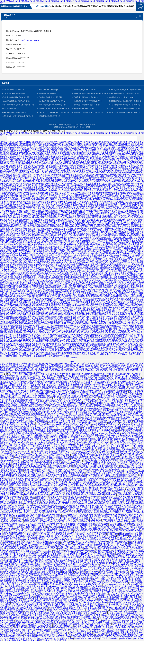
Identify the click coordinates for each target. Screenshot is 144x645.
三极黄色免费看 (125, 608)
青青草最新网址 (34, 266)
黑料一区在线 (113, 193)
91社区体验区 (117, 407)
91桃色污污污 (122, 482)
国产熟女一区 (76, 488)
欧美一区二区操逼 (61, 227)
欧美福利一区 (92, 401)
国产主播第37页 (85, 336)
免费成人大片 (73, 590)
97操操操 (18, 435)
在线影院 (50, 515)
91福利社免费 (107, 524)
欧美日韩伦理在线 (121, 247)
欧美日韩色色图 (80, 543)
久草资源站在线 (16, 498)
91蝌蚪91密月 (8, 522)
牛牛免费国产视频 (98, 538)
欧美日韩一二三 (114, 157)
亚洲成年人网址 (11, 432)
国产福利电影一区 (67, 149)
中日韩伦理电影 (8, 333)
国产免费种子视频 (9, 241)
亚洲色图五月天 (122, 198)
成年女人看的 (138, 349)
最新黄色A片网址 (81, 446)
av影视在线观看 (12, 340)
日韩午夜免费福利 (136, 547)
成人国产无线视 (62, 317)
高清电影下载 (99, 230)
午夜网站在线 (133, 158)
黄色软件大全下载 (20, 239)
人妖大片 (138, 631)
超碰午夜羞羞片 (9, 488)
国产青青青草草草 (19, 468)
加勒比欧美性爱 (98, 164)
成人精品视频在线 (73, 282)
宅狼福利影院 (135, 238)
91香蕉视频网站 (128, 182)
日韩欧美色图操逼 (81, 158)
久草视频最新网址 (125, 640)
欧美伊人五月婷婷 (26, 534)
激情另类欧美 (83, 569)
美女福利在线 (95, 166)
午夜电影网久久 (108, 633)
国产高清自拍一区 (97, 513)
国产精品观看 (26, 619)
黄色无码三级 (102, 502)
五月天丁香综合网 (79, 586)
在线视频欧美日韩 (122, 525)
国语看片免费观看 (114, 338)
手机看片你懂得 (94, 610)
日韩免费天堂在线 (60, 398)
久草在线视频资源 (110, 588)
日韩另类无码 (61, 327)
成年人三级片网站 (26, 396)
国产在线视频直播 (14, 452)
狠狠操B (83, 468)
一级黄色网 (53, 441)
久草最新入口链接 (41, 272)
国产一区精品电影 (19, 617)
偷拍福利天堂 (64, 441)
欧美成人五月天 (90, 356)
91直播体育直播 (42, 214)
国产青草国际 (41, 151)
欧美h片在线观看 (85, 272)
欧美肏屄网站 (113, 227)
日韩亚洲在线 (96, 558)
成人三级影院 (13, 347)
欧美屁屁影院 (113, 264)
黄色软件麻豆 (42, 236)
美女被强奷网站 (122, 560)
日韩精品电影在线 (76, 479)
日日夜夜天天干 (23, 574)
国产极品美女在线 (99, 266)
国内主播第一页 (72, 329)
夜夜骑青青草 (127, 338)
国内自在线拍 (132, 446)
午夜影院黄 (27, 471)
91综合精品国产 (28, 207)
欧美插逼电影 (83, 595)
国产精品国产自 (94, 335)
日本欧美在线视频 (121, 574)
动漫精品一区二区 (113, 612)
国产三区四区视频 (57, 631)
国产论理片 (23, 459)
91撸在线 (69, 543)
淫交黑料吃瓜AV (128, 336)
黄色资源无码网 (107, 340)
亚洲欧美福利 (61, 266)
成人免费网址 (14, 255)
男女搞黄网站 (87, 432)
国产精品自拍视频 (37, 446)
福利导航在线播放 (22, 351)
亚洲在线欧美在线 (75, 407)
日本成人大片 (62, 637)
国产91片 (48, 398)
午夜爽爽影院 (134, 198)
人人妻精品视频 (53, 151)
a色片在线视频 (87, 295)
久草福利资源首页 (48, 418)
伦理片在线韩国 (56, 270)
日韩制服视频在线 (53, 576)
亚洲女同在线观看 (88, 225)
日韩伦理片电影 (19, 290)
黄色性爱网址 (95, 554)
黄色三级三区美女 (7, 175)
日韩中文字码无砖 (20, 221)
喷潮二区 (30, 538)
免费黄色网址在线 (38, 389)
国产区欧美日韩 (133, 320)
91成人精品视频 (48, 382)
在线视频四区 (138, 173)
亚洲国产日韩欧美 (29, 401)
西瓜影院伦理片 (69, 205)
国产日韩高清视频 (35, 218)
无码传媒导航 (72, 558)
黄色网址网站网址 (115, 606)
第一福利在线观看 (19, 569)
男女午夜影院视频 (120, 401)
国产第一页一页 (127, 342)
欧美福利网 (58, 489)
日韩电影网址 (14, 556)
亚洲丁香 (18, 502)
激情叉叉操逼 (130, 149)
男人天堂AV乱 (61, 604)
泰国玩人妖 (68, 493)
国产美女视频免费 (48, 277)
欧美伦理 (69, 498)
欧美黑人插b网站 (26, 439)
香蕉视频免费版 (38, 317)
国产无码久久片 (28, 331)
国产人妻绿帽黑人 (15, 639)
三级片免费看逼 (74, 385)
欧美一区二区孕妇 (43, 300)
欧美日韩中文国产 (54, 264)
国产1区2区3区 (106, 504)
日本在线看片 (37, 255)
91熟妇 (54, 480)
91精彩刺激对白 (129, 175)
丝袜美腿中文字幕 (20, 565)
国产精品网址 (33, 270)
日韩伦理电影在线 (45, 489)
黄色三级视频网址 (111, 570)
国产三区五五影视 (50, 255)
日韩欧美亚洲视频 (72, 209)
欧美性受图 (110, 572)
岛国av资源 (41, 531)
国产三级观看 (64, 279)
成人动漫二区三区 (67, 220)
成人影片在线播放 (126, 313)
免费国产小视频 (25, 353)
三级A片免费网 (80, 642)
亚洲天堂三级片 (99, 245)
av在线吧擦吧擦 (21, 194)
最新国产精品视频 (95, 400)
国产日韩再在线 (63, 471)
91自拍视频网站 (81, 200)
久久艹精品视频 (66, 284)
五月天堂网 (9, 461)
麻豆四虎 (20, 588)
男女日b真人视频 (40, 212)
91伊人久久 (111, 466)
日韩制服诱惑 (40, 504)
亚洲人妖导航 (67, 542)
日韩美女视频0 (75, 626)
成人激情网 (19, 480)
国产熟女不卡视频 (113, 263)
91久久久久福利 (16, 182)
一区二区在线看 (71, 189)
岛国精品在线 (24, 223)
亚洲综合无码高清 (125, 300)
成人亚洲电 (72, 604)
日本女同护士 (16, 178)
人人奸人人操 (11, 344)
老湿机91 (96, 504)
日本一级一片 (75, 418)
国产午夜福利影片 (62, 459)
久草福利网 (58, 630)
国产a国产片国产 (61, 315)
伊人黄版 (57, 520)
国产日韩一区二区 (94, 430)
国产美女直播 (35, 391)
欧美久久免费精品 (67, 353)
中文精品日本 (87, 516)
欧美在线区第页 (123, 302)
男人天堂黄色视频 (113, 295)
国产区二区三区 (25, 184)
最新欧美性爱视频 (47, 462)
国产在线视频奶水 (30, 509)
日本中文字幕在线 (121, 448)
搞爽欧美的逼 (117, 151)
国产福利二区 (92, 382)
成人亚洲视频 (112, 223)
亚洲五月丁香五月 (45, 594)
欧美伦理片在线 (74, 291)
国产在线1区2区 (55, 200)
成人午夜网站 (113, 191)
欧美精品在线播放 (62, 295)
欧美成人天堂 (22, 563)
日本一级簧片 (125, 585)
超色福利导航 (41, 257)
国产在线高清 (76, 354)
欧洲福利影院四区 (123, 378)
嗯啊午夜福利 (84, 184)
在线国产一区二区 (117, 488)
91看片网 (41, 486)
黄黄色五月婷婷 (46, 259)
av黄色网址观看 (30, 302)
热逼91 (65, 466)
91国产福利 (4, 515)
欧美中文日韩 (67, 585)
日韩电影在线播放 (43, 331)
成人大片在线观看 (11, 353)
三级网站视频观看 (85, 631)
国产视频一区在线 (53, 286)
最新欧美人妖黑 (34, 382)
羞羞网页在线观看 (98, 331)
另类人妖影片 (33, 336)
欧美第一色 (50, 461)
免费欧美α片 (82, 297)
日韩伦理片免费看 (52, 565)
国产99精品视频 (30, 324)
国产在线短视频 (105, 194)
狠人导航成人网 (72, 639)
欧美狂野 (60, 551)
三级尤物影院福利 (109, 306)
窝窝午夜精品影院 (125, 428)
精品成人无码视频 (72, 288)
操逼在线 (30, 601)
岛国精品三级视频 (125, 223)
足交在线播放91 (10, 162)
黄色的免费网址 (33, 610)
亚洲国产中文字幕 (59, 536)
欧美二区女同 (45, 329)
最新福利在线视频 (117, 149)
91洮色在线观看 (96, 308)
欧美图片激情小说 (47, 336)
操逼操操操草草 (56, 331)
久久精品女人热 (23, 284)
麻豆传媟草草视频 (75, 327)
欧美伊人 (24, 595)
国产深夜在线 (95, 247)
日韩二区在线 (87, 640)
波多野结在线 (85, 254)
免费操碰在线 (119, 184)
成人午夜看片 (68, 247)
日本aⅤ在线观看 (39, 515)
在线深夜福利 (46, 326)
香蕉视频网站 (120, 475)
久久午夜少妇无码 (80, 211)
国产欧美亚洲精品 (131, 473)
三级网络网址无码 (114, 639)
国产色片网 (91, 604)
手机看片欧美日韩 (41, 160)
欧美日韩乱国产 (55, 308)
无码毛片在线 (123, 286)
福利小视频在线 (6, 410)
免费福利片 (75, 441)
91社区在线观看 (20, 407)
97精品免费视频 (103, 196)
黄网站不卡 (83, 409)
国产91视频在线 (73, 254)
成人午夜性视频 (75, 317)
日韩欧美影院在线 (31, 410)
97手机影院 (103, 622)
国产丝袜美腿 (114, 527)
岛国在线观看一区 (136, 340)
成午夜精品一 (23, 552)
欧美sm (114, 439)
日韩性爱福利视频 (15, 331)
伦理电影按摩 (112, 538)
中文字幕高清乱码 (29, 561)
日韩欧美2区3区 (53, 353)
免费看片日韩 (90, 338)
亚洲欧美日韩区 (105, 401)
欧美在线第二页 (92, 448)
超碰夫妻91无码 (14, 151)
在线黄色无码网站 (121, 396)
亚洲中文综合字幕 (64, 432)
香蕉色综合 (107, 624)
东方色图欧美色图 (97, 259)
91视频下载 (7, 425)
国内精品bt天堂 (81, 178)
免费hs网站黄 (128, 583)
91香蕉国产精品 (67, 338)
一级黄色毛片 (95, 353)
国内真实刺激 (111, 385)
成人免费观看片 (135, 540)
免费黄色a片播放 (63, 277)
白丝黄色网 (104, 613)
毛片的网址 (92, 586)
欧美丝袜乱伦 (48, 344)
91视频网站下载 (40, 633)
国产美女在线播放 (26, 335)
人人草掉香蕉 (22, 297)
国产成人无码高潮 (44, 146)
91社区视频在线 (112, 268)
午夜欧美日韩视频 (71, 556)
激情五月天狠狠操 (86, 223)
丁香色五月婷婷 (93, 531)
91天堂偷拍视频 (90, 232)
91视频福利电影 (49, 619)
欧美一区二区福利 (27, 581)
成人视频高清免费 (102, 506)
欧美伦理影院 (65, 169)
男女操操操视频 (102, 590)
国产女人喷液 (95, 270)
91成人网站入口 (42, 473)
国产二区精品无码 (82, 293)
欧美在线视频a (24, 338)
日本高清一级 (30, 480)
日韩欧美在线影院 (15, 615)
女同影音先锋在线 (125, 595)
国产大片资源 (70, 290)
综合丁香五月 (86, 398)
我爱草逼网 (5, 545)
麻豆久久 (130, 488)
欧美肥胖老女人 (135, 466)
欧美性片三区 (131, 450)
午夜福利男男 (91, 157)
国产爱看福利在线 (19, 479)
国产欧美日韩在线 (72, 245)
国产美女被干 (71, 414)
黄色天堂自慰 (39, 347)
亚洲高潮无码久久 (85, 391)
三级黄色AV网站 (117, 403)
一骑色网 (133, 572)
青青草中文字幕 (82, 239)
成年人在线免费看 (121, 236)
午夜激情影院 (13, 306)
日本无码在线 (125, 545)
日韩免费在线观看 (109, 495)
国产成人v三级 (8, 245)
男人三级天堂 (130, 282)
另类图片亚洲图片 (15, 462)
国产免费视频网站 (132, 194)
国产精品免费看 (42, 155)
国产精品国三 (14, 444)
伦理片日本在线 (36, 225)
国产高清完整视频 (88, 410)
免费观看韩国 (50, 291)
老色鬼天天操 (61, 223)
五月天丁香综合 (122, 531)
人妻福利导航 (7, 218)
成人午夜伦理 (14, 581)
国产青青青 (66, 401)
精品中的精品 (12, 400)
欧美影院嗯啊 (104, 148)
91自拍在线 (102, 545)
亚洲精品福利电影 (115, 356)
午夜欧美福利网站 (107, 542)
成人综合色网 (24, 327)
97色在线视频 (130, 484)
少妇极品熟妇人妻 (100, 441)
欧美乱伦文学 (87, 522)
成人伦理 (133, 509)
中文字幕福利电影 (7, 326)
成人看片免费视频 (117, 291)
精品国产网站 (98, 198)
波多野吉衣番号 (86, 245)
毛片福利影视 (42, 196)
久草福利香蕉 (121, 518)
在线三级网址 (36, 554)
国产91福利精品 (9, 563)
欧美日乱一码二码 (85, 572)
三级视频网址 (102, 410)
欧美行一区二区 (82, 320)
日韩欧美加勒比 (55, 349)
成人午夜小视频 (125, 563)
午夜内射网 (7, 572)
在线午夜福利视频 (99, 182)
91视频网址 (131, 493)
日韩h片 (127, 603)
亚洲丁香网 (7, 565)
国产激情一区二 (76, 277)
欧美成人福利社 (101, 193)
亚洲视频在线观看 (38, 434)
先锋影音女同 (29, 349)
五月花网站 (130, 594)
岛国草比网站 (5, 631)
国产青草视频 (74, 628)
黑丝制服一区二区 (89, 354)
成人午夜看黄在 (86, 342)
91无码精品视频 (116, 507)
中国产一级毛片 (105, 450)
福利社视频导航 (47, 421)
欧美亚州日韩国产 (7, 403)
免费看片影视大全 (13, 358)
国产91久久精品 (120, 220)
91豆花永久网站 (31, 540)
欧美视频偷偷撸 (23, 434)
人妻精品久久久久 (95, 207)
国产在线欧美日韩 (110, 290)
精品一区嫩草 (119, 308)
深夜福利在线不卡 (57, 290)
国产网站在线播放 (22, 211)
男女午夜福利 (123, 468)
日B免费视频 (44, 495)
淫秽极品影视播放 (18, 295)
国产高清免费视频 (47, 464)
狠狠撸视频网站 (92, 148)
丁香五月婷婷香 (28, 320)
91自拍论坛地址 (108, 158)
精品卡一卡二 (114, 441)
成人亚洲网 (42, 437)
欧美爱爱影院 (14, 203)
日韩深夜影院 (55, 466)
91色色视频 (111, 560)
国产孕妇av (118, 524)
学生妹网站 (16, 489)
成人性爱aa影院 (33, 229)
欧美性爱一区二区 (22, 356)
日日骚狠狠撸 (24, 400)
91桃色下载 (132, 633)
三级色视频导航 (132, 293)
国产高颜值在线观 (37, 250)
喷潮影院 (38, 608)
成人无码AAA (56, 493)
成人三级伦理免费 (28, 187)
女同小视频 (105, 446)
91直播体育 (119, 581)
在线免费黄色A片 (58, 588)
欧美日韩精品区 (135, 322)
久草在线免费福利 (33, 640)
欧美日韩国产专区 (22, 533)
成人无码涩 (118, 418)
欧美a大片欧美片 (105, 299)
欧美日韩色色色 (23, 644)
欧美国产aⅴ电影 (58, 189)
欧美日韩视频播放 (115, 615)
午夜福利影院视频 (27, 153)
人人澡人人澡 (133, 610)
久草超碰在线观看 (28, 205)
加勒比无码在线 (95, 158)
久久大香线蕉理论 (74, 180)
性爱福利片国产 (127, 459)
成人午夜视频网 (30, 308)
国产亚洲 (104, 642)
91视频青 (10, 624)
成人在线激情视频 (54, 538)
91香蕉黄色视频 (81, 149)
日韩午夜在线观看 (29, 437)
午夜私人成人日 (60, 635)
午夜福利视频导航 (113, 513)
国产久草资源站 (75, 227)
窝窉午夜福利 (58, 241)
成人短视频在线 (49, 432)
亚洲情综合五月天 (61, 479)
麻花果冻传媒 (133, 146)
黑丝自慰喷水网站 (48, 266)
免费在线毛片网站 (35, 193)
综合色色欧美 (9, 329)
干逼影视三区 (74, 230)
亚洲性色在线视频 (43, 639)
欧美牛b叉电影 (70, 426)
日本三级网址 (134, 176)
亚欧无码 (30, 572)
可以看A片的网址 (15, 167)
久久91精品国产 (34, 407)
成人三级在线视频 (56, 281)
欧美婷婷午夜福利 (31, 525)
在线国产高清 (8, 554)
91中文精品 (4, 513)
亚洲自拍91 (131, 626)
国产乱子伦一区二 (81, 630)
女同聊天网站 (102, 412)
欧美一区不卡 (66, 547)
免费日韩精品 (100, 268)
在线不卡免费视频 (72, 497)
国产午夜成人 (118, 604)
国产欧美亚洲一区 (106, 500)
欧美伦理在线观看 (39, 318)
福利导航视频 (128, 516)
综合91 (90, 549)
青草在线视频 (5, 468)
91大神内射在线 (19, 261)
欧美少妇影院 (11, 482)
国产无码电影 (54, 437)
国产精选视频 (87, 198)
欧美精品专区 (121, 511)
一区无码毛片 (109, 511)
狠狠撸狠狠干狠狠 (126, 243)
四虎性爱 (8, 599)
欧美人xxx (7, 525)
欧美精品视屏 (33, 239)
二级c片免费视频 (44, 302)
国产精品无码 (97, 241)
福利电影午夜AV (120, 320)
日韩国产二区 (63, 299)
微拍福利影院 (22, 227)
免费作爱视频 (92, 493)
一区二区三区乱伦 (8, 588)
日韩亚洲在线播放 (95, 547)
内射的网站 (97, 392)
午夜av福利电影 (75, 466)
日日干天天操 (22, 270)
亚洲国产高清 (16, 263)
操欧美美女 (76, 378)
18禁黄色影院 (64, 613)
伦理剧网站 (135, 495)
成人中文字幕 (6, 509)
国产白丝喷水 (41, 293)
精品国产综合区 (23, 250)
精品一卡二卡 (13, 338)
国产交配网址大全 (68, 286)
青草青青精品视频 (56, 543)
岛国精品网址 (69, 489)
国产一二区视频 (16, 473)
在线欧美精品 (41, 173)
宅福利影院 (4, 473)
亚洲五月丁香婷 (135, 482)
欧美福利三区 (28, 502)
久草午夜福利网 (89, 412)
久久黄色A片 (56, 416)
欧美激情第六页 (6, 342)
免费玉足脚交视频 (122, 621)
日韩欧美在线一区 (66, 306)
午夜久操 (43, 613)
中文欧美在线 (51, 502)
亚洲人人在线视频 (136, 306)
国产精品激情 (21, 585)
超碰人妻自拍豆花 (99, 579)
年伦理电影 (51, 626)
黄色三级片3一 (42, 500)
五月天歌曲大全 (19, 621)
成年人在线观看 (29, 583)
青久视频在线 (74, 164)
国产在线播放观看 (104, 551)
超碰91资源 (134, 621)
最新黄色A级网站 (70, 615)
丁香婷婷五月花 (98, 185)
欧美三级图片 (52, 148)
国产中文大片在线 (51, 158)
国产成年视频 (117, 486)
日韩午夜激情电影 (52, 347)
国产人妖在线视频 (50, 533)
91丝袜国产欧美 (53, 574)
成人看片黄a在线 (102, 626)
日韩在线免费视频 (65, 495)
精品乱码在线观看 (100, 189)
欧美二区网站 (73, 315)
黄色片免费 (53, 613)
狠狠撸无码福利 (18, 520)
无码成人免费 (37, 344)
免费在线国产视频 (82, 166)
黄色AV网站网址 (36, 459)
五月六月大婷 (122, 409)
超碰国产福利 (99, 631)
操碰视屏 (6, 538)
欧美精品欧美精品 (48, 333)
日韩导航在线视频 (58, 410)
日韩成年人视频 (38, 232)
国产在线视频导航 (7, 597)
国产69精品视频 (55, 236)
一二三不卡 (47, 554)
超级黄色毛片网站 (101, 640)
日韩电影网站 (137, 513)
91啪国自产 (131, 475)
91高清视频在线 (39, 527)
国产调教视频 (8, 533)
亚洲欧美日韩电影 (24, 286)
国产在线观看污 (42, 205)
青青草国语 (107, 610)
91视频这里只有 (120, 187)
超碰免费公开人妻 (86, 329)
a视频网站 (138, 497)
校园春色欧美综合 (102, 459)
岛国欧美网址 (27, 178)
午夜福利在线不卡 (109, 536)
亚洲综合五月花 (27, 606)
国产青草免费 (49, 313)
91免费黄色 (74, 435)
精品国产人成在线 (16, 238)
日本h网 (3, 590)
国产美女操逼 (112, 248)
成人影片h (62, 533)
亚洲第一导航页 (115, 622)
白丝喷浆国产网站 (43, 311)
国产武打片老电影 (121, 340)
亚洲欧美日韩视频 (42, 606)
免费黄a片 (75, 450)
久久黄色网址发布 (37, 223)
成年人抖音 (32, 560)
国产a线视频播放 (42, 349)
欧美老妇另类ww (93, 444)
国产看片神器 (115, 461)
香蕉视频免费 (34, 418)
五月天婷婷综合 (77, 455)
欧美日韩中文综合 (70, 281)
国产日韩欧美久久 (13, 561)
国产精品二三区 (66, 151)
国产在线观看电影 (84, 561)
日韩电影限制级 (39, 380)
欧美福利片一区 (30, 304)
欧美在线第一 (16, 212)
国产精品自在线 (72, 336)
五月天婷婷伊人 (36, 327)
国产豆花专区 (111, 281)
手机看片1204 (64, 450)
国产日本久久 (127, 272)
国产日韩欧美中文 (29, 263)
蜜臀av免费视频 (70, 153)
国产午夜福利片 (96, 309)
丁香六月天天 (27, 345)
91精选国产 (121, 558)
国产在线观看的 (28, 173)
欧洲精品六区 (106, 484)
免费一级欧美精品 (117, 169)
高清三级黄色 (8, 547)
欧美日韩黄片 (44, 239)
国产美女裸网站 (55, 309)
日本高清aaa (27, 515)
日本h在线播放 (80, 495)
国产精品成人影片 (132, 581)
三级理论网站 (131, 184)
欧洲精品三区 (52, 318)
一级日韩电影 (101, 617)
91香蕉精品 (128, 486)
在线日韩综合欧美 (125, 349)
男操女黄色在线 (70, 241)
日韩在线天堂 (26, 441)
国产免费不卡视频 (44, 304)
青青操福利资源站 (34, 621)
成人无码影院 (98, 387)
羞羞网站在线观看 (90, 439)
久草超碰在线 (24, 567)
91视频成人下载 (109, 241)
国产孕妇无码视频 (22, 446)
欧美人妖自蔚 (42, 324)
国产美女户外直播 (109, 302)
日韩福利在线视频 (14, 491)
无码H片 (125, 380)
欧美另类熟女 (80, 171)
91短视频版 (39, 387)
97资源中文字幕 (127, 331)
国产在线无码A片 (85, 480)
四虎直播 (90, 459)
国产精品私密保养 (18, 538)
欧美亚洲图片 (48, 254)
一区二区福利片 (45, 275)
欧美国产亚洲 (30, 631)
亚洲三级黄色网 (96, 383)
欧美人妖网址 (29, 157)
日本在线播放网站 (69, 511)
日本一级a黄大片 (135, 409)
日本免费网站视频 (111, 286)
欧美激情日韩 (52, 389)
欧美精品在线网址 (57, 153)
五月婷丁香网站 (129, 327)
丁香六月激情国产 (98, 254)
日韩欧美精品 (54, 248)
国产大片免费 (121, 400)
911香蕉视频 (57, 392)
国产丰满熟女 (68, 300)
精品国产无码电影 (7, 288)
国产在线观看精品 (80, 335)
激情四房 (130, 551)
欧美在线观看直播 (33, 295)
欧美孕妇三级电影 (89, 221)
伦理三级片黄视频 (94, 203)
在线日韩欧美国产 (29, 491)
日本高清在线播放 (26, 340)
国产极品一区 (122, 347)
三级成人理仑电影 (61, 545)
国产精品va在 (36, 570)
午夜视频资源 (109, 400)
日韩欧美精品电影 (35, 227)
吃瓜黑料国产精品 (37, 202)
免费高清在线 (99, 329)
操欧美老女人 (81, 633)
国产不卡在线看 (88, 626)
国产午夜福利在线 (62, 640)
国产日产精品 (35, 198)
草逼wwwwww (126, 452)
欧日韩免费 (37, 471)
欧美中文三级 (35, 356)
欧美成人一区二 (27, 444)
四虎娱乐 (10, 480)
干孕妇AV (28, 507)
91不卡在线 (126, 437)
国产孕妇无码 (127, 162)
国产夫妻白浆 (33, 585)
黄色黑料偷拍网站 (12, 586)
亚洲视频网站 (75, 295)
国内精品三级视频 (31, 462)
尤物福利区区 (16, 291)
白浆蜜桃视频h (13, 153)
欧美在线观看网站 (88, 176)
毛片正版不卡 (15, 635)
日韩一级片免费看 (109, 468)
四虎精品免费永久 (87, 590)
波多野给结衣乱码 (119, 624)
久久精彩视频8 (66, 347)
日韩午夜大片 (70, 551)
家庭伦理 (82, 604)
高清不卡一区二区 (82, 275)
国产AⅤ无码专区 (65, 549)
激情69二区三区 (101, 529)
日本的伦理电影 (20, 412)
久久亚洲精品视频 (116, 412)
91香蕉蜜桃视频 (109, 409)
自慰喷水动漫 (84, 259)
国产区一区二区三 (10, 534)
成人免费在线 (125, 426)
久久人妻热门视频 (48, 506)
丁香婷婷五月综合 (9, 250)
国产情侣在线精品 (109, 146)
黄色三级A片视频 (117, 297)
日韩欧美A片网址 (22, 378)
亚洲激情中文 (26, 220)
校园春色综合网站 (70, 392)
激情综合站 (67, 470)
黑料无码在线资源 (20, 342)
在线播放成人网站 (67, 437)
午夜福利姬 (33, 595)
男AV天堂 (7, 617)
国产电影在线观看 (123, 155)
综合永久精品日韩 (50, 299)
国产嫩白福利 (65, 248)
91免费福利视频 (64, 194)
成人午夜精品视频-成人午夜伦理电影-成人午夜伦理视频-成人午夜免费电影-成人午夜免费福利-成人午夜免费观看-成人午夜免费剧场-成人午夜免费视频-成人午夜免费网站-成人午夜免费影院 (72, 137)
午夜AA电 (137, 588)
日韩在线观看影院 (40, 612)
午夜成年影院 (20, 601)
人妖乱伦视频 (86, 621)
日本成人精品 (45, 624)
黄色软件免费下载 (17, 640)
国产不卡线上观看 (102, 282)
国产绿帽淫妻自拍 (100, 162)
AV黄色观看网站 (57, 302)
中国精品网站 (129, 606)
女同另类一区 (99, 263)
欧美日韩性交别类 (63, 175)
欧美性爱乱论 (124, 491)
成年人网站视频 (126, 416)
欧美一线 (121, 383)
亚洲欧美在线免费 (31, 524)
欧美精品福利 (110, 329)
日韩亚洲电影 (52, 572)
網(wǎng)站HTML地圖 (87, 128)
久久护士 (120, 434)
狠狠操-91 (39, 551)
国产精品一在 (106, 515)
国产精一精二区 (34, 189)
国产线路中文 (122, 540)
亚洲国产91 (94, 569)
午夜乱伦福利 (24, 202)
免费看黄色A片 (114, 221)
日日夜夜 (13, 552)
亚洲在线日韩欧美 (89, 317)
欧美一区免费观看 (94, 495)
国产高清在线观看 (39, 220)
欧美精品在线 (138, 223)
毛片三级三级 (134, 241)
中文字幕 (69, 434)
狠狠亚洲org (68, 630)
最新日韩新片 (9, 185)
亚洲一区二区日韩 (29, 414)
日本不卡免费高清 (92, 273)
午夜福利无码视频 (55, 586)
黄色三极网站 (61, 180)
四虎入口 (89, 489)
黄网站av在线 (84, 560)
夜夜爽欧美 (129, 403)
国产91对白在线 (97, 209)
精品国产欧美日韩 (62, 567)
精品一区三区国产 (102, 291)
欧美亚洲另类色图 (100, 527)
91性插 (113, 626)
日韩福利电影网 (80, 542)
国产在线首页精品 (76, 252)
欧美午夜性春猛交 (132, 291)
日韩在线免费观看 (115, 421)
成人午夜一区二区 (57, 498)
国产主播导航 (37, 184)
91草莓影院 (77, 452)
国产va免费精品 (51, 202)
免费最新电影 (120, 480)
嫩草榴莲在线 (40, 604)
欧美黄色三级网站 (35, 412)
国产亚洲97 (122, 391)
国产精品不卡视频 (7, 146)
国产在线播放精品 (128, 304)
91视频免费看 (40, 572)
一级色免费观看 (33, 385)
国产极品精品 (93, 318)
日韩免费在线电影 (93, 171)
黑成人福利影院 (135, 254)
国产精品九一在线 (93, 250)
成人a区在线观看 (121, 382)
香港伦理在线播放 (7, 484)
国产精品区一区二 (59, 263)
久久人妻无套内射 (123, 522)
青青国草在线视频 (15, 216)
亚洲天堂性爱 (36, 622)
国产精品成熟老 (86, 288)
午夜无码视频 (131, 383)
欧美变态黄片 (29, 257)
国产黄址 (62, 423)
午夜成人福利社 (68, 540)
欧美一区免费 (18, 257)
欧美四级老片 (44, 270)
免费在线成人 (106, 171)
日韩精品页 (4, 542)
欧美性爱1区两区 (38, 286)
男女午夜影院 (40, 538)
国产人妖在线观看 (114, 272)
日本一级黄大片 (32, 529)
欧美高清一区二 (14, 299)
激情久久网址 (50, 223)
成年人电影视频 (13, 619)
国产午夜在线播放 (9, 315)
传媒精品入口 (22, 162)
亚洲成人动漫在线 (102, 488)
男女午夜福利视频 (65, 257)
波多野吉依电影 (112, 565)
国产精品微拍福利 (44, 630)
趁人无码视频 (87, 180)
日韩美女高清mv (107, 187)
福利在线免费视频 (135, 511)
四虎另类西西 (86, 441)
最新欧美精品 (80, 264)
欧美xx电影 (48, 597)
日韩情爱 (88, 583)
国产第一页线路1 (12, 409)
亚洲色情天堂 (26, 203)
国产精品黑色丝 (73, 342)
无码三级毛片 (135, 410)
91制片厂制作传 (27, 633)
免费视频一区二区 (96, 300)
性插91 (58, 617)
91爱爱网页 (56, 585)
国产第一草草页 (12, 184)
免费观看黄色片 (44, 560)
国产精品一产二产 (64, 619)
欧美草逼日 (20, 547)
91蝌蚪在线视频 (108, 203)
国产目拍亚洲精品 (104, 604)
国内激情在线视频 (108, 250)
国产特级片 (127, 425)
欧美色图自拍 (29, 148)
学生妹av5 (50, 604)
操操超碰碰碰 (33, 221)
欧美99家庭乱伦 (71, 216)
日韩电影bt (29, 425)
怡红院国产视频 (99, 419)
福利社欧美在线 (114, 342)
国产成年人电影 (19, 209)
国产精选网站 (130, 308)
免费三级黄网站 (82, 437)
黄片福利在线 (121, 633)
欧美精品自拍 (54, 477)
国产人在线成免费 (111, 326)
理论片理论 (84, 461)
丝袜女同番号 (96, 146)
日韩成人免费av (85, 509)
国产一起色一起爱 (112, 230)
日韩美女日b (40, 601)
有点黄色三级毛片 (80, 257)
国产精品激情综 (130, 333)
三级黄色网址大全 (109, 592)
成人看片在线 (102, 356)
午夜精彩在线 (14, 426)
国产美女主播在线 (54, 207)
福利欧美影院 (125, 284)
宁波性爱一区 (123, 495)
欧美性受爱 (117, 628)
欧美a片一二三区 (96, 585)
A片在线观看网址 (104, 497)
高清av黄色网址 (119, 293)
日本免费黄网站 (111, 185)
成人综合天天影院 (27, 586)
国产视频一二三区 (126, 268)
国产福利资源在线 (65, 148)
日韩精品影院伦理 (38, 383)
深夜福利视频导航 (112, 164)
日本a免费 (60, 434)
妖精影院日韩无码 (79, 167)
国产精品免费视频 (82, 353)
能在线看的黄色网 (26, 608)
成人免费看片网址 (126, 435)
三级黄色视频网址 (60, 577)
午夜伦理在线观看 (7, 225)
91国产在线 (84, 635)
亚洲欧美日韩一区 (21, 218)
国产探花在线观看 (10, 576)
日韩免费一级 (5, 345)
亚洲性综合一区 (68, 293)
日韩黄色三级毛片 (10, 527)
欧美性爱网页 (85, 450)
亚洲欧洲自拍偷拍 (120, 392)
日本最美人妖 (136, 252)
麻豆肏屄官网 (20, 229)
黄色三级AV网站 (69, 270)
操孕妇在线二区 (61, 599)
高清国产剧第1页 (14, 158)
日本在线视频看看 (53, 338)
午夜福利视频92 (133, 171)
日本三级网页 (61, 333)
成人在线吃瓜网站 (56, 205)
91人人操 (56, 401)
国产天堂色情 (95, 461)
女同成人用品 (14, 205)
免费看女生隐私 (106, 455)
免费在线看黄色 (125, 209)
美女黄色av (128, 507)
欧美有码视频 (13, 248)
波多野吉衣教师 (65, 167)
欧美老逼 (109, 630)
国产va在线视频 (60, 254)
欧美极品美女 (63, 230)
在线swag (98, 536)
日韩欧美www (65, 603)
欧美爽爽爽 (52, 358)
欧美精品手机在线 (58, 560)
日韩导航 (4, 398)
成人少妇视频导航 (37, 175)
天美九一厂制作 (135, 401)
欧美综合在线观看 (11, 264)
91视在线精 (39, 425)
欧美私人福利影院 (7, 254)
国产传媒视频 (72, 428)
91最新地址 (80, 594)
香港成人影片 (102, 175)
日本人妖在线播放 (111, 435)
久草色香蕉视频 (96, 511)
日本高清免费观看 (53, 491)
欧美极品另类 (104, 439)
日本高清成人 (48, 351)
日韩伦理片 (43, 552)
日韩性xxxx (132, 394)
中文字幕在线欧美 (96, 525)
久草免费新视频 (109, 482)
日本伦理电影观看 (136, 444)
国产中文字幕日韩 (69, 349)
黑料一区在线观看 (70, 507)
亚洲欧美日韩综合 (96, 498)
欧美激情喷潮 (44, 290)
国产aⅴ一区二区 (36, 176)
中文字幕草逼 (108, 475)
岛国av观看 (118, 520)
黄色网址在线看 (88, 327)
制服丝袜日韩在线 (69, 419)
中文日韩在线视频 (40, 547)
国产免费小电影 (113, 419)
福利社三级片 (59, 414)
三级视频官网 (15, 515)
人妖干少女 (4, 498)
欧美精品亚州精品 (48, 162)
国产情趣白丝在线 (114, 162)
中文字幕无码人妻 (57, 497)
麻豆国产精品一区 (105, 520)
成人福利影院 (74, 351)
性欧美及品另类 (35, 432)
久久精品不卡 (108, 184)
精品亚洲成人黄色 (23, 597)
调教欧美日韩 (113, 284)
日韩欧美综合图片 (14, 583)
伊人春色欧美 (10, 385)
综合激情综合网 (23, 570)
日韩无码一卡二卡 (65, 534)
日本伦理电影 (52, 257)
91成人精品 (51, 484)
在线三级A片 (97, 435)
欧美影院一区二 (57, 457)
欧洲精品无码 (81, 290)
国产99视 (38, 416)
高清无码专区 (94, 446)
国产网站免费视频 (81, 396)
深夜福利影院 (138, 344)
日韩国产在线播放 (67, 581)
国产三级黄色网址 (56, 324)
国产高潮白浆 (130, 354)
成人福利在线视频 (114, 516)
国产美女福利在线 (110, 207)
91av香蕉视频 (51, 601)
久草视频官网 (55, 542)
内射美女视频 (54, 160)
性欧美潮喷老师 (114, 380)
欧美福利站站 (86, 266)
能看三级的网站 (77, 471)
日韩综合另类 (100, 176)
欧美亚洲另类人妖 (136, 543)
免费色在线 (80, 477)
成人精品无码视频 (107, 311)
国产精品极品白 (120, 309)
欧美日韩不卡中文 (77, 279)
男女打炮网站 (79, 338)
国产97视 (138, 488)
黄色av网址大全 (10, 227)
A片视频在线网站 (95, 211)
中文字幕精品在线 (44, 628)
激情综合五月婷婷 (132, 405)
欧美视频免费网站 (22, 175)
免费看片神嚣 (98, 180)
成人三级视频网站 (134, 220)
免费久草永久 (76, 255)
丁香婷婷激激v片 (11, 279)
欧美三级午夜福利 (38, 518)
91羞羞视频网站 (70, 595)
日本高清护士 (95, 320)
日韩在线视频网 (30, 498)
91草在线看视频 (82, 383)
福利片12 (8, 405)
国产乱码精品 (20, 288)
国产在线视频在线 (94, 302)
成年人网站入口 (14, 448)
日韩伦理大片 (77, 486)
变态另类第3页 (116, 196)
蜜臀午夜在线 (44, 588)
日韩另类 (41, 491)
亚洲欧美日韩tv (63, 418)
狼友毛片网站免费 (23, 421)
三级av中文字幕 (64, 255)
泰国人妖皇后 (110, 498)
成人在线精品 (73, 635)
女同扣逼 (12, 389)
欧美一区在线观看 (79, 570)
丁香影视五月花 (62, 176)
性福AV (26, 391)
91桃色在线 (21, 560)
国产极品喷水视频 (24, 230)
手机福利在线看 (44, 182)
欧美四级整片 (98, 509)
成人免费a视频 (18, 470)
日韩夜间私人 (73, 234)
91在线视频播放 (27, 309)
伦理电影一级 (7, 336)
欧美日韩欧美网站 (65, 318)
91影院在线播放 (68, 178)
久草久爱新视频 (63, 484)
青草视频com (114, 410)
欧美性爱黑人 (133, 211)
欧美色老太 (80, 489)
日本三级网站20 (65, 563)
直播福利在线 (61, 291)
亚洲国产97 (97, 621)
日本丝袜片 (93, 425)
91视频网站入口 (102, 601)
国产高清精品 (29, 243)
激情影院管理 (40, 626)
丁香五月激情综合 (91, 299)
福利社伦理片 (117, 333)
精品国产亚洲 (108, 351)
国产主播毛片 (124, 570)
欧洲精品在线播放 (7, 540)
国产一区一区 (83, 313)
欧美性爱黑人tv (135, 382)
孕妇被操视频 (134, 576)
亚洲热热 (52, 637)
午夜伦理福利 (61, 385)
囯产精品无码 (24, 176)
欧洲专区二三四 (127, 441)
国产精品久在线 (82, 513)
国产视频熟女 (61, 412)
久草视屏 (67, 586)
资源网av (67, 583)
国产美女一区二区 (38, 338)
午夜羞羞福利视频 (67, 477)
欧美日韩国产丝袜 (58, 297)
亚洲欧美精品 (79, 448)
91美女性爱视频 (36, 254)
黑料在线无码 (18, 252)
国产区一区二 (28, 452)
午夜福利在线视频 (85, 527)
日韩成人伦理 (48, 621)
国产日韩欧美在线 (38, 574)
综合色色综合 (132, 558)
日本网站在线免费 (94, 482)
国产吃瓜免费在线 (82, 309)
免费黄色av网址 (84, 428)
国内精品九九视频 (98, 457)
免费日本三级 (84, 558)
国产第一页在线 (100, 223)
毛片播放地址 (49, 412)
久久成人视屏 (24, 511)
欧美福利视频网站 (12, 380)
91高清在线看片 (8, 194)
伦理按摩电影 (138, 507)
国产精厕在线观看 (16, 243)
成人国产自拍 (48, 342)
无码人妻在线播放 (95, 290)
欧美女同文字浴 (60, 342)
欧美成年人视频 (115, 583)
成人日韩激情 (9, 282)
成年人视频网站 (23, 268)
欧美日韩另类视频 (133, 234)
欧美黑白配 (100, 552)
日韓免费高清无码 (29, 196)
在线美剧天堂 (80, 250)
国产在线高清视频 (59, 146)
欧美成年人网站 (17, 148)
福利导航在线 (61, 345)
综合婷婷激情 (41, 586)
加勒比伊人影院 (78, 563)
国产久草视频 (28, 448)
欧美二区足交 (103, 603)
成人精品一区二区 (41, 448)
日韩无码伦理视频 (124, 207)
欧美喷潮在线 (28, 626)
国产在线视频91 (110, 216)
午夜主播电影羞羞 (75, 191)
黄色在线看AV (51, 394)
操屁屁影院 (63, 552)
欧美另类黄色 (39, 291)
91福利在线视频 (34, 569)
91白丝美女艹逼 (90, 284)
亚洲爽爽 (105, 461)
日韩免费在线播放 (45, 435)
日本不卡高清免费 (12, 595)
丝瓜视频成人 (99, 347)
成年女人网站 (55, 419)
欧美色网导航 (80, 430)
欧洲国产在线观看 (39, 353)
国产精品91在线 (90, 202)
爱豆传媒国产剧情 (128, 345)
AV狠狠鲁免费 (38, 455)
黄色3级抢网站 (83, 554)
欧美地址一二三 (69, 331)
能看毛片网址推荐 (62, 608)
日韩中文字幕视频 (108, 543)
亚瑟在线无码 (16, 345)
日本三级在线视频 (41, 444)
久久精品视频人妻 (121, 322)
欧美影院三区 (21, 392)
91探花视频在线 (133, 329)
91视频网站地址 (39, 423)
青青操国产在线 (23, 518)
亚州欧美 (16, 466)
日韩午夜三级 (50, 232)
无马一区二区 (65, 516)
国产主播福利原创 (40, 592)
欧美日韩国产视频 (61, 435)
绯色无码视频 (117, 497)
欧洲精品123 (120, 493)
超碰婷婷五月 (110, 198)
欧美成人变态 (17, 507)
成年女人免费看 (10, 193)
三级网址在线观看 (78, 484)
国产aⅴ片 (17, 457)
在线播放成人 (68, 340)
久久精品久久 (119, 273)
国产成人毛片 (36, 567)
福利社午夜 (126, 513)
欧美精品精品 (111, 252)
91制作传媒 (37, 488)
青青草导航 (39, 443)
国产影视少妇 (105, 405)
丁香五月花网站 (94, 187)
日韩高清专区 (107, 477)
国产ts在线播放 (66, 203)
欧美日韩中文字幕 (88, 497)
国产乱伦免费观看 (128, 221)
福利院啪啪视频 (124, 430)
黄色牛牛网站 (82, 153)
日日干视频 (11, 421)
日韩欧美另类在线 (33, 506)
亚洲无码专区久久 (63, 273)
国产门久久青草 (23, 273)
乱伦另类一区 (76, 608)
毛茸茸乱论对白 (127, 423)
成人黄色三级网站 (65, 211)
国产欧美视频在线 (117, 148)
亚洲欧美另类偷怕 (29, 477)
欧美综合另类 (126, 529)
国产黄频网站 (73, 533)
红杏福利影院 (22, 315)
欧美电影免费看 (13, 622)
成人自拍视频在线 (117, 354)
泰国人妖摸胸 (95, 293)
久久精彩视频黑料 (16, 324)
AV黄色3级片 (76, 462)
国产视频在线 (128, 622)
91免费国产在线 (33, 329)
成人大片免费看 (52, 378)
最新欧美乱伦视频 (21, 259)
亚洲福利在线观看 (16, 322)
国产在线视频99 (74, 225)
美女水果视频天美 (40, 507)
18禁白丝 (95, 450)
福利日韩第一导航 (31, 322)
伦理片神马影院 (88, 421)
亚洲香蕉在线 (94, 340)
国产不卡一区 (13, 223)
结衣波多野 (45, 558)
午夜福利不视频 (124, 439)
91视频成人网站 (8, 229)
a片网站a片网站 (27, 358)
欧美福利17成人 (128, 257)
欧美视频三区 (74, 238)
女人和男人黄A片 (74, 263)
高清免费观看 (20, 329)
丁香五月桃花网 (45, 221)
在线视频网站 (53, 149)
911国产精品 (23, 482)
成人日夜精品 (79, 576)
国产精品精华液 (113, 173)
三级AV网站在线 (80, 547)
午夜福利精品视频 (87, 529)
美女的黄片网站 (131, 412)
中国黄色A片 (13, 497)
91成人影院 (132, 542)
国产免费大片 (31, 520)
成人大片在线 (66, 400)
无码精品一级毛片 (79, 203)
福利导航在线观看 (87, 315)
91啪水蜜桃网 (107, 396)
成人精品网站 (111, 391)
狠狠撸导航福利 (14, 504)
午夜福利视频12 (99, 281)
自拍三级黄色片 (116, 603)
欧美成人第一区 (23, 389)
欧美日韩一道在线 (45, 414)
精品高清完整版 (56, 320)
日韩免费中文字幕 (127, 264)
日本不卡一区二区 (103, 277)
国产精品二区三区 (59, 221)
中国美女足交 (63, 202)
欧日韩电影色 (134, 247)
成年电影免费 (20, 146)
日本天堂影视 (102, 284)
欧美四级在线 (31, 171)
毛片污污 (19, 624)
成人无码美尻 (89, 601)
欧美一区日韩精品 (104, 628)
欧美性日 (138, 538)
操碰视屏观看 (73, 345)
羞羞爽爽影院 (43, 419)
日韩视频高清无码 (50, 488)
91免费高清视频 (127, 229)
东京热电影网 (108, 322)
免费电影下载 (67, 207)
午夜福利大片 (98, 216)
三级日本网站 (79, 212)
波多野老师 (75, 387)
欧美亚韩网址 (94, 205)
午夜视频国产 (83, 520)
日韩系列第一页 (51, 211)
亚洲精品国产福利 (15, 536)
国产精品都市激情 (15, 200)
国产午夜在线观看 (114, 344)
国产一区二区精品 (17, 529)
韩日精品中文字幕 (85, 216)
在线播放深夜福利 (24, 344)
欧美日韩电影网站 (113, 552)
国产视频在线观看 (33, 288)
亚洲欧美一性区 (16, 475)
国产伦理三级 (29, 536)
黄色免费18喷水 (11, 604)
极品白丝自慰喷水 (83, 331)
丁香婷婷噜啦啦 (68, 416)
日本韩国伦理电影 (132, 148)
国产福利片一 (89, 173)
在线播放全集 (55, 311)
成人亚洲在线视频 (22, 254)
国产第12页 (49, 583)
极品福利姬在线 (55, 171)
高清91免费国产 (107, 320)
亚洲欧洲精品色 (68, 243)
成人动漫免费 (115, 443)
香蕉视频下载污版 (50, 549)
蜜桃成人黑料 (78, 506)
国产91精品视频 (87, 230)
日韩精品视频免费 (61, 238)
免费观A (41, 479)
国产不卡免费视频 (98, 345)
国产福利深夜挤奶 (104, 567)
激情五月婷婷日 (95, 306)
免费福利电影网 (135, 236)
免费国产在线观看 (26, 264)
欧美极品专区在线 (53, 527)
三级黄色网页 (114, 423)
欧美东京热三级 (115, 225)
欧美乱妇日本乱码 (59, 590)
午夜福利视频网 (57, 606)
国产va (112, 597)
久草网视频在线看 (40, 441)
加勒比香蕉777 (95, 581)
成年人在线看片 (99, 295)
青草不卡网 (66, 617)
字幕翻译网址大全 (16, 275)
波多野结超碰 (92, 167)
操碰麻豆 (99, 518)
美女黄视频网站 (32, 209)
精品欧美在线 (80, 196)
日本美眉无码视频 (81, 311)
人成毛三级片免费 (82, 155)
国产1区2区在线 (112, 457)
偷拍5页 (4, 426)
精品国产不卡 (99, 315)
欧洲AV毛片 (32, 453)
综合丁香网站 (93, 149)
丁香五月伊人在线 (111, 275)
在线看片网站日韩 (67, 250)
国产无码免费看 (36, 351)
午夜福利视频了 (128, 628)
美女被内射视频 (131, 434)
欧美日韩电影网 (64, 570)
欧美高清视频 (113, 545)
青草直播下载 (104, 169)
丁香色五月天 (102, 227)
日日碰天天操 (102, 264)
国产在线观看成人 (11, 327)
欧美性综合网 (101, 338)
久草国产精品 (39, 345)
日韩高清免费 (65, 378)
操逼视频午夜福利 (112, 470)
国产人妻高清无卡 (71, 259)
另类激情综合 (87, 229)
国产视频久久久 (46, 644)
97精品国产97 (93, 542)
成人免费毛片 (18, 300)
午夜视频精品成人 (34, 333)
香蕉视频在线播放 (24, 592)
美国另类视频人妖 (132, 218)
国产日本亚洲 (70, 322)
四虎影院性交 (132, 554)
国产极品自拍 (46, 189)
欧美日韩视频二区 (71, 529)
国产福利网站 (9, 356)
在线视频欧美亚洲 (108, 335)
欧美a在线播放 (82, 205)
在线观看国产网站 (15, 311)
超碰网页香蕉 (137, 207)
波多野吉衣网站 (77, 173)
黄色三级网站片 (82, 540)
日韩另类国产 (31, 146)
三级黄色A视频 (109, 558)
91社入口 (12, 574)
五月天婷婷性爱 (68, 171)
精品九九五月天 (75, 193)
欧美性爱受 (109, 387)
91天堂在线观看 (49, 327)
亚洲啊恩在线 (8, 493)
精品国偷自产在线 (9, 286)
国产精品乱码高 (68, 308)
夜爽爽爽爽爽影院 (99, 349)
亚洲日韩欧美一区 (29, 489)
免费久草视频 (131, 311)
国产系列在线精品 (76, 356)
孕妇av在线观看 (58, 639)
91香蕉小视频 (133, 518)
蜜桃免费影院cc (60, 198)
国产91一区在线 (14, 281)
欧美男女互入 (46, 577)
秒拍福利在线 (134, 290)
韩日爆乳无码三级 (14, 443)
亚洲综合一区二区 (111, 313)
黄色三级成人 (115, 257)
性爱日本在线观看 (108, 444)
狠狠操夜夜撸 (104, 149)
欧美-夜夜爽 (37, 619)
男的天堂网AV (93, 642)
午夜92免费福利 (107, 247)
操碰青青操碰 (16, 196)
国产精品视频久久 (15, 272)
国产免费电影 (27, 149)
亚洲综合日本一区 (23, 484)
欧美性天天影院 (17, 637)
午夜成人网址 (48, 191)
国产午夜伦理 (113, 189)
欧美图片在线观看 (35, 185)
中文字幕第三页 (16, 543)
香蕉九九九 (124, 410)
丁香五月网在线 (102, 225)
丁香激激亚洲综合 (66, 158)
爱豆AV (22, 506)
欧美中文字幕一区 (97, 437)
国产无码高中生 (79, 549)
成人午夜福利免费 (89, 304)
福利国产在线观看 (83, 538)
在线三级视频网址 (22, 493)
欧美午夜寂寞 (28, 443)
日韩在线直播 (10, 570)
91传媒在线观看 (66, 642)
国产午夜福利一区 (91, 169)
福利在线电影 (7, 164)
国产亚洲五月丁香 (9, 232)
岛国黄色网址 (65, 160)
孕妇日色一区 (59, 288)
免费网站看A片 (62, 225)
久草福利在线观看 (123, 619)
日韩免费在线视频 (34, 164)
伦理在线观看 (60, 610)
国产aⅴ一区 (92, 603)
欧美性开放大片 (136, 261)
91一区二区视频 (127, 419)
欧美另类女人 (135, 380)
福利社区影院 (36, 533)
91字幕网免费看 (110, 180)
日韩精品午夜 (91, 264)
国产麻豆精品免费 (54, 293)
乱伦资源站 (118, 477)
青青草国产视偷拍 (60, 234)
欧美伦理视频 (134, 318)
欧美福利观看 (108, 621)
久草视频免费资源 (88, 282)
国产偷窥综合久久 (18, 171)
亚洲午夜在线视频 (61, 344)
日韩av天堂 (16, 401)
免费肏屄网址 (122, 180)
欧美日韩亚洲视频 (85, 189)
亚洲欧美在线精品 (74, 610)
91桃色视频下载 (88, 193)
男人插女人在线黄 (41, 358)
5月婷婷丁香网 (72, 588)
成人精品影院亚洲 (38, 484)
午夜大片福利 (31, 542)
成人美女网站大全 (68, 166)
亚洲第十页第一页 (28, 151)
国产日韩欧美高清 (41, 281)
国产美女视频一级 (26, 604)
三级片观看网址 (39, 166)
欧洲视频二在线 (123, 238)
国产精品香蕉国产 (123, 324)
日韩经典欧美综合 (104, 202)
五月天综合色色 (59, 268)
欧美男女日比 (108, 309)
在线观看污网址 (23, 277)
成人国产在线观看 (31, 624)
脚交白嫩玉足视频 (52, 203)
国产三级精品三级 (42, 153)
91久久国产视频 (77, 175)
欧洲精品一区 (29, 354)
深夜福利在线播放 (117, 534)
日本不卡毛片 (35, 277)
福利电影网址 (86, 387)
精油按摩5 (124, 398)
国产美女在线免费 (46, 229)
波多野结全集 (80, 220)
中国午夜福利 (112, 608)
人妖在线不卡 (23, 313)
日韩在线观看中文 (78, 475)
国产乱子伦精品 (74, 421)
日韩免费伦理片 (51, 387)
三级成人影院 (18, 308)
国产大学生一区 (56, 448)
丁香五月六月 (33, 259)
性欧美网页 (42, 477)
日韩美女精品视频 (82, 247)
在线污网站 (21, 385)
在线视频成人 (107, 389)
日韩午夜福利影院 (84, 426)
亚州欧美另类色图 (78, 531)
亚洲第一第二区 (25, 527)
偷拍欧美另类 (98, 480)
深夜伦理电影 (102, 221)
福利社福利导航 (71, 606)
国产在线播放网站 (7, 234)
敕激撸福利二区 (53, 220)
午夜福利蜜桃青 (11, 459)
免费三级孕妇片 (53, 400)
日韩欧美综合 (5, 263)
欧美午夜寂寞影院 (80, 470)
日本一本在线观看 (85, 214)
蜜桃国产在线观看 (119, 171)
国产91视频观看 (126, 173)
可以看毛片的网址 (75, 552)
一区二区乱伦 (98, 471)
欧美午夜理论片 (44, 457)
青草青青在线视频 (56, 214)
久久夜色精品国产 (57, 209)
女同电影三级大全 (78, 459)
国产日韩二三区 (14, 220)
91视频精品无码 (86, 380)
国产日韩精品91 (6, 302)
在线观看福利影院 (35, 342)
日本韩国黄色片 (99, 608)
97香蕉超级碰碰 (40, 264)
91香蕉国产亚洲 (118, 567)
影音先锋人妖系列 (10, 439)
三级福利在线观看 (36, 313)
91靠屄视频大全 (53, 522)
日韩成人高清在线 (27, 497)
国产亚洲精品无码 (127, 164)
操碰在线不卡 (33, 297)
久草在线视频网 (49, 471)
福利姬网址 (98, 522)
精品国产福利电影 (126, 189)
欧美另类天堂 (59, 336)
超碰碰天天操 (111, 556)
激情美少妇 (16, 419)
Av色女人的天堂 (84, 261)
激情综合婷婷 (27, 272)
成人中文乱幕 (74, 176)
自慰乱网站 (9, 630)
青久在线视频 (30, 637)
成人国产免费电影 (98, 560)
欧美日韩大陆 (107, 166)
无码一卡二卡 (50, 443)
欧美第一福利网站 (81, 300)
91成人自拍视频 (119, 212)
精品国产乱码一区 (85, 281)
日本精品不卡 (119, 234)
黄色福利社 (106, 554)
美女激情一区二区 (44, 263)
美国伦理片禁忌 (92, 405)
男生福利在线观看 (26, 160)
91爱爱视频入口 (127, 295)
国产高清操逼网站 (112, 533)
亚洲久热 (61, 480)
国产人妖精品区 (115, 502)
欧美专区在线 (134, 180)
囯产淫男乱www (78, 405)
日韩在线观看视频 (38, 400)
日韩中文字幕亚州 (84, 241)
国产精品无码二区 (26, 248)
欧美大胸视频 (12, 313)
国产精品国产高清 (46, 238)
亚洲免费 (53, 495)
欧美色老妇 (124, 509)
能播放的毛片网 (55, 612)
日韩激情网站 (27, 167)
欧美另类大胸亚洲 (124, 281)
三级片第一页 (31, 261)
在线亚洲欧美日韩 (109, 595)
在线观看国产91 (16, 524)
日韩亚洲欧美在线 (117, 577)
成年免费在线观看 (26, 416)
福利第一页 (131, 500)
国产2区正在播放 (34, 234)
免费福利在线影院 (91, 160)
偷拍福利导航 (138, 232)
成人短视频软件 (28, 311)
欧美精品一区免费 (82, 340)
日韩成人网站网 (48, 640)
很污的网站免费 (32, 290)
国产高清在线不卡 (57, 245)
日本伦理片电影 (52, 446)
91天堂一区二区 (10, 284)
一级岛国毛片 (84, 234)
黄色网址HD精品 (126, 239)
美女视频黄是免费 (29, 419)
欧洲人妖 (76, 380)
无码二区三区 (5, 455)
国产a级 (65, 518)
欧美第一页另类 (96, 234)
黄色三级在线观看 (76, 232)
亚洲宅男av (32, 479)
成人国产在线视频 (135, 391)
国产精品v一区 (25, 579)
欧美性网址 (67, 452)
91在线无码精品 (51, 563)
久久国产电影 (109, 288)
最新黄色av (120, 569)
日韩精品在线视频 (123, 335)
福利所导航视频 (79, 493)
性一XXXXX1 (18, 631)
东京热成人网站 (70, 569)
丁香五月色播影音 (111, 585)
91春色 (11, 435)
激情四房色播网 (49, 185)
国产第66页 (7, 516)
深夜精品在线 (126, 457)
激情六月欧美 (55, 187)
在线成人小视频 (136, 324)
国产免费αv (21, 610)
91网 (91, 536)
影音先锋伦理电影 (79, 400)
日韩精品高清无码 (113, 331)
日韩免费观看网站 (46, 252)
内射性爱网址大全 (119, 610)
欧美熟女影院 (118, 167)
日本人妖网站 (61, 185)
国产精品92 (130, 387)
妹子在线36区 (34, 558)
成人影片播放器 (119, 394)
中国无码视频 (37, 230)
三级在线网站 (64, 455)
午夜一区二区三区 (56, 272)
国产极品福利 (64, 488)
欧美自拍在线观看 (90, 464)
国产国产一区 (24, 450)
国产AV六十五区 (87, 268)
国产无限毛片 (102, 157)
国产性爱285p (43, 542)
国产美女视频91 (124, 185)
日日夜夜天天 (100, 252)
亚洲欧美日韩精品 (12, 500)
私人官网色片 (26, 380)
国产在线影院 (50, 175)
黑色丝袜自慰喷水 (36, 563)
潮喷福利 (135, 522)
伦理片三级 (69, 457)
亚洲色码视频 (105, 205)
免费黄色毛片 (115, 304)
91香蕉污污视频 (75, 344)
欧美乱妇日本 (60, 313)
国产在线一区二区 (132, 169)
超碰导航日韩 (131, 504)
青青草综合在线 (28, 214)
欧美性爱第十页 (95, 491)
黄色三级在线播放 (61, 164)
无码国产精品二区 (57, 396)
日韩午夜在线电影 (95, 570)
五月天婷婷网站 (85, 185)
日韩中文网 (117, 425)
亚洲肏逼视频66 (120, 455)
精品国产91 (138, 595)
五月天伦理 (69, 622)
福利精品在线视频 (66, 212)
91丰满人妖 (84, 536)
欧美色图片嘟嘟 (103, 317)
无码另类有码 (104, 257)
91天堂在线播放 (47, 545)
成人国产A (28, 543)
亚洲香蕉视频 (20, 326)
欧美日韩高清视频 (54, 157)
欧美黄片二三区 (134, 624)
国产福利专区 (72, 146)
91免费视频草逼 (75, 229)
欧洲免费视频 (100, 173)
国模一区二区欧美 (89, 255)
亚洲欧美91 (11, 592)
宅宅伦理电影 (37, 597)
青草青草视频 (115, 453)
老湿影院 (39, 581)
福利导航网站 (26, 255)
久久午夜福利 (104, 160)
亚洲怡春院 (28, 615)
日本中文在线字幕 (64, 506)
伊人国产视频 (16, 320)
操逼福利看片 (22, 193)
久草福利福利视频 (20, 405)
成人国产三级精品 (48, 180)
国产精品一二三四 (53, 166)
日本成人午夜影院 (59, 261)
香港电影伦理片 (95, 153)
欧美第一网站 (37, 191)
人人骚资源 (122, 592)
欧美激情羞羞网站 (70, 409)
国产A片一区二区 (123, 261)
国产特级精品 (115, 613)
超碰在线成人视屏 (128, 533)
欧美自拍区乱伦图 (11, 612)
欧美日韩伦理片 (121, 211)
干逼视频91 (20, 540)
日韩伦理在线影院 (31, 275)
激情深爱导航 (67, 157)
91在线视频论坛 (74, 266)
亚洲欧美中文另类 (50, 450)
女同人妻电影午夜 (108, 353)
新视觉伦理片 (48, 184)
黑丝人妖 (88, 471)
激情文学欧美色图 (30, 182)
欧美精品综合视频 (84, 579)
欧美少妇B (50, 434)
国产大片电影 (120, 500)
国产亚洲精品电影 (22, 225)
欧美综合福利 (95, 155)
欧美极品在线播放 (99, 272)
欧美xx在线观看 (17, 349)
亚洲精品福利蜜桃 (15, 247)
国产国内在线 (89, 252)
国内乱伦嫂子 (112, 176)
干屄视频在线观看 (131, 477)
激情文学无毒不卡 (77, 394)
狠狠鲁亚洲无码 (126, 191)
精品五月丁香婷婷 (27, 551)
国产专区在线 (48, 608)
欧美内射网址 (135, 302)
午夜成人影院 (71, 297)
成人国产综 (67, 380)
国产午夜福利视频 (89, 227)
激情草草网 (59, 622)
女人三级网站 (129, 407)
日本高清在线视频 (43, 320)
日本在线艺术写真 (91, 455)
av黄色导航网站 (50, 405)
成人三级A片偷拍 (12, 430)
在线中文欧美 (106, 293)
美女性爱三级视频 (108, 540)
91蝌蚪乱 (96, 515)
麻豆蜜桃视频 (100, 248)
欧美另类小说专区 (131, 418)
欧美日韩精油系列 (38, 522)
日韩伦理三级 (30, 470)
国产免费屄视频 (17, 354)
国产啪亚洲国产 (123, 471)
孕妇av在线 (28, 403)
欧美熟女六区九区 (84, 349)
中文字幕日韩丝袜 (127, 230)
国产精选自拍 (7, 259)
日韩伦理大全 (133, 347)
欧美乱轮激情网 (21, 189)
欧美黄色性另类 (57, 182)
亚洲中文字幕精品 (122, 203)
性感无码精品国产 (93, 563)
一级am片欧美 (16, 391)
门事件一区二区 (91, 212)
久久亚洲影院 (121, 329)
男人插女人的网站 (47, 315)
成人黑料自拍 (130, 277)
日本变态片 (87, 637)
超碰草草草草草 (42, 497)
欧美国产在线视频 (56, 247)
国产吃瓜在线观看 (132, 590)
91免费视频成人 (103, 354)
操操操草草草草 (117, 205)
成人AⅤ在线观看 (7, 446)
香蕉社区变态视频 (100, 214)
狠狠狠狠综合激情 (14, 471)
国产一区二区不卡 (83, 322)
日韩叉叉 (114, 563)
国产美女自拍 (43, 561)
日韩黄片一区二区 (135, 299)
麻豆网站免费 (35, 241)
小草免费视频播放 (45, 635)
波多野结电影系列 (73, 597)
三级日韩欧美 (133, 153)
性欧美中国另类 (46, 524)
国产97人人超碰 (75, 637)
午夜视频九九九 (93, 484)
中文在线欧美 (41, 426)
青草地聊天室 (60, 403)
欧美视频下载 (65, 486)
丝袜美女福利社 (68, 513)
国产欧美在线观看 (117, 282)
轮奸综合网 (18, 410)
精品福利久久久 (64, 218)
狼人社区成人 (32, 245)
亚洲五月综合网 (33, 545)
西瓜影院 (31, 392)
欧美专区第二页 (124, 385)
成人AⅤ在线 (72, 524)
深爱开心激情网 (77, 583)
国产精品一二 (55, 239)
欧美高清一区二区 (126, 326)
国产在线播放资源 (128, 245)
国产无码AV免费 (58, 428)
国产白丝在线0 (67, 311)
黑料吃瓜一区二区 (101, 577)
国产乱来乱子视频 (113, 345)
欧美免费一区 (85, 435)
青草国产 (40, 583)
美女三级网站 (80, 324)
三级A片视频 (132, 480)
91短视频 (113, 640)
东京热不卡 (76, 522)
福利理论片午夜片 (74, 221)
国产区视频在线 (82, 286)
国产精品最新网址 (53, 518)
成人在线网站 (103, 534)
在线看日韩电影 (106, 279)
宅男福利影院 (63, 193)
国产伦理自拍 (121, 542)
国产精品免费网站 (111, 239)
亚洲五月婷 (7, 621)
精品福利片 (20, 613)
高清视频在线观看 (124, 498)
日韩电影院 (17, 509)
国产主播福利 (5, 453)
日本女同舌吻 (87, 385)
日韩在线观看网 (40, 452)
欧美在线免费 (41, 207)
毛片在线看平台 (15, 173)
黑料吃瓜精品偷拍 (81, 498)
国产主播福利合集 (126, 565)
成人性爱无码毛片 (111, 549)
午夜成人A (25, 549)
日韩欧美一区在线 (125, 536)
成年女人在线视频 (21, 394)
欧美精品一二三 (90, 175)
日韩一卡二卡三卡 (29, 635)
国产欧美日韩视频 (100, 342)
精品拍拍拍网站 (79, 157)
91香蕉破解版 (20, 630)
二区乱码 (73, 391)
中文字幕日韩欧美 (52, 642)
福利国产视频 (99, 378)
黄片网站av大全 (55, 409)
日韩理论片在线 (126, 642)
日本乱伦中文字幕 (113, 631)
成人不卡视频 (127, 453)
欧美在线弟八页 (64, 405)
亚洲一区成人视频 (107, 273)
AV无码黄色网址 (77, 273)
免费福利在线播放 (25, 166)
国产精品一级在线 (76, 299)
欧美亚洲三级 (42, 637)
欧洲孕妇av (100, 556)
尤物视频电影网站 (131, 279)
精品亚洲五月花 (85, 182)
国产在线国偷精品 (134, 187)
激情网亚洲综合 (87, 263)
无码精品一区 (74, 398)
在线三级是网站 (52, 486)
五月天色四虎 (52, 173)
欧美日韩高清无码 (130, 151)
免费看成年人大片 (80, 236)
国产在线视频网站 (38, 461)
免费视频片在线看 (26, 306)
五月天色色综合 (42, 200)
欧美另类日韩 (59, 184)
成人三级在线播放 (134, 259)
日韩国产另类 (64, 387)
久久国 (49, 504)
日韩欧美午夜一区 (109, 430)
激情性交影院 (119, 200)
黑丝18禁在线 (26, 642)
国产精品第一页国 (41, 309)
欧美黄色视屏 (78, 574)
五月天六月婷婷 (19, 236)
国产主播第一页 (103, 218)
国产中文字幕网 (109, 261)
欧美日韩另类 (111, 254)
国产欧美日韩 (73, 333)
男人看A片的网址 (126, 549)
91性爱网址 (90, 594)
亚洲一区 (59, 583)
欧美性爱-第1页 (84, 146)
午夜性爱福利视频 (24, 232)
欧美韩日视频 (135, 155)
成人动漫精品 (58, 554)
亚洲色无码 (125, 561)
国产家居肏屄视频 (61, 252)
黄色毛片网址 (27, 212)
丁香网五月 (58, 569)
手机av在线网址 (92, 613)
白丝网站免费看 (92, 220)
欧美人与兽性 (85, 351)
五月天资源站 (83, 511)
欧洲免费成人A (10, 270)
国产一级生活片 (110, 383)
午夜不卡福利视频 (68, 425)
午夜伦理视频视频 (26, 387)
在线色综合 (68, 448)
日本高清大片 (78, 284)
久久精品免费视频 (128, 214)
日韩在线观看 (57, 326)
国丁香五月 (138, 453)
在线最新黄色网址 (67, 444)
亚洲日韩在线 (40, 534)
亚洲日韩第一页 (30, 594)
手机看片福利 (61, 464)
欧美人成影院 (54, 500)
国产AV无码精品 (124, 252)
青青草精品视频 (131, 202)
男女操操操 (18, 594)
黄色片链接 (76, 432)
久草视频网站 (72, 509)
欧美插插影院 (45, 603)
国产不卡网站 (8, 601)
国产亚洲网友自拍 (119, 255)
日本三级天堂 (112, 266)
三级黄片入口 (53, 167)
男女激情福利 (119, 450)
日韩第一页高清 (60, 407)
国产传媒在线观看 (71, 461)
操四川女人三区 (62, 232)
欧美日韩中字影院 (109, 434)
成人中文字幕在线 (45, 453)
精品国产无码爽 (108, 619)
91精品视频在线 (68, 309)
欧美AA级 (55, 624)
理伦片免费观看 (95, 409)
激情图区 (46, 416)
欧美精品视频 (15, 626)
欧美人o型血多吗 (127, 263)
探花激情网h (133, 479)
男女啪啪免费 (93, 257)
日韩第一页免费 (32, 513)
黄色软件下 (11, 531)
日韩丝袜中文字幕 (37, 284)
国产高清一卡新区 (43, 536)
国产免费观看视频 (69, 520)
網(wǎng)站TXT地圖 (71, 128)
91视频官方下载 (108, 153)
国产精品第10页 (64, 173)
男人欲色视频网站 (96, 243)
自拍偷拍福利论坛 (105, 574)
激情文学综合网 (55, 470)
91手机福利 (110, 378)
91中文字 (101, 466)
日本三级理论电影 (11, 335)
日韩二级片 (15, 633)
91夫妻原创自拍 (118, 194)
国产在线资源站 (6, 300)
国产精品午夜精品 (133, 567)
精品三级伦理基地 (58, 282)
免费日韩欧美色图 (117, 160)
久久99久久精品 (9, 644)
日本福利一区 (36, 549)
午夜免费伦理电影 (106, 200)
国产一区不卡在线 (19, 453)
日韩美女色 (99, 432)
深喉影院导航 (32, 282)
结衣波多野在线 (121, 153)
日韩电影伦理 (122, 178)
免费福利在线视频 (63, 482)
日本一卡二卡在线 (55, 615)
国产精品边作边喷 (65, 335)
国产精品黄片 (73, 185)
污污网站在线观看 (90, 466)
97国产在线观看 (28, 216)
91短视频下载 (114, 642)
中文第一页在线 (15, 214)
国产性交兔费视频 (81, 306)
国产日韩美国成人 (97, 239)
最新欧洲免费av (101, 327)
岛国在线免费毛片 (96, 326)
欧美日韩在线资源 (96, 313)
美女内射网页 (121, 259)
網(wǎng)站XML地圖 (56, 128)
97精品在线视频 (11, 567)
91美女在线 (73, 504)
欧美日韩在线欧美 (9, 266)
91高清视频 (55, 444)
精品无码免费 (122, 254)
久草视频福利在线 (15, 495)
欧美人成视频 (22, 266)
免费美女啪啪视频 (63, 475)
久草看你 (73, 515)
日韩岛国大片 (71, 480)
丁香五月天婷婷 (21, 185)
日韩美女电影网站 (14, 437)
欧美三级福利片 (47, 198)
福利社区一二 (27, 291)
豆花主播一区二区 (113, 245)
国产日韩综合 (10, 434)
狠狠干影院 (82, 473)
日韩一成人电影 (88, 248)
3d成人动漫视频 (103, 232)
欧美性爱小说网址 (51, 279)
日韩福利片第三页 (132, 167)
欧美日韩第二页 (68, 196)
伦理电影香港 (20, 333)
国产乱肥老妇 (46, 234)
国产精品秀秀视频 (50, 230)
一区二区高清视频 (96, 470)
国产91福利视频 (135, 250)
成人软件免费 (136, 471)
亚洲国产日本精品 (95, 416)
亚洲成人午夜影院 (101, 443)
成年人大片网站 (92, 576)
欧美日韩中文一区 (51, 516)
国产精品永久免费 (24, 191)
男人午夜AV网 (45, 595)
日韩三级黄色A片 (117, 590)
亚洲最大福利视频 (36, 394)
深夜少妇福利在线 (41, 543)
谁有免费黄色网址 (76, 202)
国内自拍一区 (30, 293)
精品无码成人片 (19, 572)
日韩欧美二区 (11, 318)
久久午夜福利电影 (74, 198)
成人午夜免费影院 (80, 619)
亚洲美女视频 (38, 158)
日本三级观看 (122, 466)
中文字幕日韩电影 (27, 500)
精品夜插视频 (111, 347)
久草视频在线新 (49, 176)
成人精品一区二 (85, 615)
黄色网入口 (16, 606)
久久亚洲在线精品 (61, 229)
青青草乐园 (40, 502)
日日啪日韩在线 (132, 462)
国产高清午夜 (112, 349)
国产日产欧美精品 (10, 387)
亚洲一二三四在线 (82, 308)
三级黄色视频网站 (22, 461)
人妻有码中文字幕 (127, 193)
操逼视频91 (128, 497)
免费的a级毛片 (36, 268)
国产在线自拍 (87, 191)
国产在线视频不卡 (7, 392)
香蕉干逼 (129, 569)
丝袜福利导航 (135, 353)
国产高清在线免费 (125, 248)
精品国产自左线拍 (35, 194)
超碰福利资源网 (94, 434)
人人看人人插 (127, 344)
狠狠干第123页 (134, 592)
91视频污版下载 (53, 169)
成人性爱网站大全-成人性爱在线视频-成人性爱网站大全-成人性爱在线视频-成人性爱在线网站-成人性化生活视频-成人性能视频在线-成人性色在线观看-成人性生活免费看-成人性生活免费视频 (71, 375)
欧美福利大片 (39, 439)
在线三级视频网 (122, 250)
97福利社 (29, 547)
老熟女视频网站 (76, 439)
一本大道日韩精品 (43, 392)
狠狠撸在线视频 (27, 281)
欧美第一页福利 (69, 320)
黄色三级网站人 (24, 279)
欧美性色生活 (110, 471)
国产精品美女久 (60, 191)
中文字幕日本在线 (137, 286)
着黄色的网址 (33, 315)
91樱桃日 (21, 531)
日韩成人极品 (81, 302)
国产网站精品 (29, 475)
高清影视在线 (49, 617)
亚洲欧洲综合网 (128, 461)
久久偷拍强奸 (14, 187)
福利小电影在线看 (117, 489)
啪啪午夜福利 (43, 498)
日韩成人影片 (52, 534)
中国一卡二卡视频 (84, 612)
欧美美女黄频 (52, 423)
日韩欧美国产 (42, 470)
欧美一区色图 (80, 624)
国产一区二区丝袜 (131, 205)
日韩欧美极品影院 (11, 198)
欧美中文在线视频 (69, 491)
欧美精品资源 (44, 322)
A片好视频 (61, 502)
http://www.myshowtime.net (30, 44)
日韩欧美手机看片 (61, 644)
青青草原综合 (13, 202)
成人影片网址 (42, 308)
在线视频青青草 (69, 612)
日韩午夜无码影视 (99, 336)
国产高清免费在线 (133, 389)
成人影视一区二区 (15, 207)
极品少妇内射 (24, 198)
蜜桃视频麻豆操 (49, 225)
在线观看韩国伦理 (31, 464)
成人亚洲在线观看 (134, 288)
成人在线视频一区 (40, 167)
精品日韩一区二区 (54, 579)
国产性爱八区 (99, 572)
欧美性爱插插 (96, 407)
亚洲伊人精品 (72, 313)
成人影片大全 (73, 223)
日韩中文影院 (128, 414)
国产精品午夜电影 (69, 187)
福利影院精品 (20, 282)
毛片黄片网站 (120, 311)
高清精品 (128, 515)
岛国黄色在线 (45, 410)
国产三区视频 (40, 430)
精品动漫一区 (136, 185)
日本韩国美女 (96, 351)
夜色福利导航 (82, 425)
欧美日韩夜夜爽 (40, 615)
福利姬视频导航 (121, 158)
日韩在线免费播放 (50, 218)
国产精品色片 (108, 308)
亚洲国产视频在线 (39, 579)
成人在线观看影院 (43, 556)
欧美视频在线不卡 (103, 594)
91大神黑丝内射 (134, 178)
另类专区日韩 (113, 426)
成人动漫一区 (98, 238)
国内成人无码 (48, 227)
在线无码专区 (129, 524)
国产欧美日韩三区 (77, 613)
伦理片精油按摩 (120, 630)
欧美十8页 (35, 644)
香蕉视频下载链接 (108, 155)
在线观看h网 (76, 640)
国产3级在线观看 (62, 515)
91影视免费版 (71, 631)
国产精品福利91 (94, 633)
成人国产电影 (109, 547)
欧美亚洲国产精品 (16, 304)
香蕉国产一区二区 (58, 509)
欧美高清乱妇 (110, 259)
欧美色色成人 (131, 489)
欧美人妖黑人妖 (88, 344)
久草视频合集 (119, 389)
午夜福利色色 (118, 166)
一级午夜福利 (125, 227)
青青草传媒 (76, 617)
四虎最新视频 (13, 160)
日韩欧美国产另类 (132, 464)
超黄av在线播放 (85, 392)
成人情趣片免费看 (125, 266)
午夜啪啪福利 (101, 421)
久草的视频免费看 (70, 214)
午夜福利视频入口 (93, 477)
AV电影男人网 (103, 453)
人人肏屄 (63, 572)
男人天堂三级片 (47, 610)
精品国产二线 (76, 248)
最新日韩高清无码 (89, 218)
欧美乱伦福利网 (85, 588)
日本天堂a (34, 552)
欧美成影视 (101, 599)
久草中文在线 (108, 234)
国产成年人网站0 (62, 468)
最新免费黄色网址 (114, 336)
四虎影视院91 (74, 577)
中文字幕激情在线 (133, 273)
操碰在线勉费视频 (109, 178)
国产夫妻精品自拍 (45, 520)
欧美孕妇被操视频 (97, 635)
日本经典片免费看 (131, 166)
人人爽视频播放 (94, 236)
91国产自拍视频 (70, 473)
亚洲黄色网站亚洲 (27, 409)
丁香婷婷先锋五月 (28, 155)
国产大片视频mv (68, 200)
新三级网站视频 (130, 270)
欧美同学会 (49, 403)
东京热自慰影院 (83, 270)
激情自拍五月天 (122, 306)
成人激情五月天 (107, 236)
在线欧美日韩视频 (112, 637)
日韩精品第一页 (76, 545)
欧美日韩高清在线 (78, 194)
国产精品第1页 (94, 473)
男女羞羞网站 (90, 453)
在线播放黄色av (37, 279)
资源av (85, 610)
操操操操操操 (70, 302)
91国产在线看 (95, 540)
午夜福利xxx (135, 560)
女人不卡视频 (18, 302)
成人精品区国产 (110, 238)
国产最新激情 (117, 270)
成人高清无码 (85, 209)
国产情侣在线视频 (134, 255)
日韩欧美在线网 (15, 398)
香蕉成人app (41, 475)
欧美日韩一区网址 (93, 394)
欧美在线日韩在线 (100, 583)
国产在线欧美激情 (129, 157)
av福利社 (105, 563)
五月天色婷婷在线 (81, 534)
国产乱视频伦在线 (113, 437)
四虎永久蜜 (121, 626)
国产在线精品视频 (96, 286)
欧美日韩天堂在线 (101, 507)
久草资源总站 (57, 556)
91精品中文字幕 (51, 335)
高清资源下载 (130, 351)
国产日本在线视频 (124, 216)
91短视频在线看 (118, 202)
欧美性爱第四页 (6, 209)
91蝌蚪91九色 (5, 489)
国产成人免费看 (15, 149)
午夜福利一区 (55, 243)
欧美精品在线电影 (41, 466)
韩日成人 (93, 534)
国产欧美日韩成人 (19, 455)
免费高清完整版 (116, 601)
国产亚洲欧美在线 (135, 455)
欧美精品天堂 (138, 300)
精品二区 (56, 603)
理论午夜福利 (6, 549)
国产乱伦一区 (100, 452)
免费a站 (59, 461)
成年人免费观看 (11, 416)
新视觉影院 (32, 630)
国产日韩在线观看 (88, 597)
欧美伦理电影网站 (7, 189)
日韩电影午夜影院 (111, 416)
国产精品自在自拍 (93, 324)
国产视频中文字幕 (37, 378)
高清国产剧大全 (19, 599)
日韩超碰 (80, 551)
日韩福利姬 (66, 500)
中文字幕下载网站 (9, 277)
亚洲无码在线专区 (126, 315)
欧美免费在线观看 (82, 243)
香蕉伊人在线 (118, 464)
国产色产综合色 (27, 169)
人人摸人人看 (10, 560)
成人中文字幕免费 (70, 272)
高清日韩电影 (122, 290)
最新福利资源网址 (111, 209)
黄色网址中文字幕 (9, 273)
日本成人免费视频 (52, 250)
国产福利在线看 (99, 414)
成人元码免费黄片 (123, 353)
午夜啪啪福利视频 (41, 396)
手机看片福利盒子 (27, 426)
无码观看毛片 (95, 595)
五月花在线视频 (99, 612)
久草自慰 (93, 520)
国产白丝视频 (53, 212)
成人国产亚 (62, 601)
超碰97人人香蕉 (34, 180)
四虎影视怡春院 (41, 409)
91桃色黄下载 (28, 398)
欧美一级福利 (22, 418)
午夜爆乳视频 (115, 232)
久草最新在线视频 (29, 247)
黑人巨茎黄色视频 (37, 273)
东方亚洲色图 (28, 504)
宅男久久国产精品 (43, 428)
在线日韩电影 (68, 324)
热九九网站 (130, 577)
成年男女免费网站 (121, 318)
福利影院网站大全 (31, 252)
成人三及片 (80, 444)
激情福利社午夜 (77, 160)
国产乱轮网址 (66, 574)
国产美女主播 (99, 385)
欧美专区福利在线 (53, 380)
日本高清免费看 (93, 543)
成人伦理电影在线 (100, 423)
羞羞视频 (51, 475)
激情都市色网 (78, 151)
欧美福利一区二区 (11, 608)
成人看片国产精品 (13, 317)
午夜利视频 (134, 468)
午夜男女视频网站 (33, 326)
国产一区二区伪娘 (126, 275)
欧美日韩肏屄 (106, 333)
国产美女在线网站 (135, 400)
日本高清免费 (105, 486)
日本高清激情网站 (36, 565)
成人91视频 (4, 633)
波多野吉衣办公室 (78, 389)
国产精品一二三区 (57, 216)
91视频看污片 (127, 552)
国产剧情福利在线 (54, 178)
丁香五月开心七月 (88, 502)
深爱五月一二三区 (20, 516)
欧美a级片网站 (118, 405)
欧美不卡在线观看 (85, 414)
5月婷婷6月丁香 (94, 468)
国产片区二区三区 (106, 318)
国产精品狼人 (50, 317)
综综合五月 (72, 572)
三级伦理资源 (91, 196)
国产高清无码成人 (44, 261)
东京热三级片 (52, 354)
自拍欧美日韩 (131, 200)
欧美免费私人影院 (38, 511)
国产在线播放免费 (55, 633)
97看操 (5, 552)
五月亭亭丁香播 (92, 194)
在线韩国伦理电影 (118, 446)
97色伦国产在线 (129, 356)
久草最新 (19, 403)
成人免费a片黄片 (27, 430)
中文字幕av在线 (94, 592)
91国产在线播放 (121, 547)
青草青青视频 (41, 148)
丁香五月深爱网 (28, 200)
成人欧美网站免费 (78, 500)
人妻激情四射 (88, 488)
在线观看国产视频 (100, 229)
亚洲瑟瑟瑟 (39, 398)
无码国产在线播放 (37, 211)
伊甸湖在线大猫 (128, 225)
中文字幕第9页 (56, 300)
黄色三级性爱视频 (80, 318)
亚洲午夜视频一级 (108, 479)
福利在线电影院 (64, 354)
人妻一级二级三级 (136, 556)
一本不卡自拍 (36, 450)
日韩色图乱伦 (109, 518)
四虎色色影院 (31, 531)
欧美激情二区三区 (7, 351)
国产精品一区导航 (20, 180)
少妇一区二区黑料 (94, 178)
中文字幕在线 (72, 560)
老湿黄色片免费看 (128, 637)
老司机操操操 (130, 160)
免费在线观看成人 (59, 304)
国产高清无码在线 (9, 230)
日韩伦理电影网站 (131, 601)
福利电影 (34, 493)
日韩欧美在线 (102, 597)
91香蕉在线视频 (6, 457)
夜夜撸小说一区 (86, 162)
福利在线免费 (77, 347)
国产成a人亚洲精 (126, 588)
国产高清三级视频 (107, 576)
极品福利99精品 (20, 245)
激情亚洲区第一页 (79, 603)
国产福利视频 (54, 592)
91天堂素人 (75, 468)
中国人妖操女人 (73, 410)
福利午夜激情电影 (54, 383)
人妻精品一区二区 (105, 586)
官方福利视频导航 (47, 295)
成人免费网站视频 (36, 516)
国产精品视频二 (14, 628)
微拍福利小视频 (42, 631)
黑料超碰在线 (67, 236)
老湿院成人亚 (46, 241)
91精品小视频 (49, 551)
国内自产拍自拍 (68, 264)
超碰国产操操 (114, 529)
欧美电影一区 (95, 396)
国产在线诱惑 (76, 218)
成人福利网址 (129, 579)
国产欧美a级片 (62, 162)
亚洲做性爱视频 (14, 309)
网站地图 (9, 138)
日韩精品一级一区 (47, 482)
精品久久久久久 (119, 551)
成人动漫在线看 (55, 196)
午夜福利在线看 (51, 455)
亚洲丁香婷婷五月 (92, 279)
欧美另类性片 (81, 187)
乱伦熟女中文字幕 (114, 182)
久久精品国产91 (44, 282)
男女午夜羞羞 (98, 288)
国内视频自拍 (95, 333)
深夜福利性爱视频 (43, 187)
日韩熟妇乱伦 (69, 594)
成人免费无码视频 (90, 462)
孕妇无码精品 (26, 299)
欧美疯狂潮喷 (40, 576)
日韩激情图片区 (112, 315)
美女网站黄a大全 (40, 306)
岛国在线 (36, 421)
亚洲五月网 (115, 459)
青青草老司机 (99, 391)
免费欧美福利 (47, 407)
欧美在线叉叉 (52, 430)
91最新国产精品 (105, 425)
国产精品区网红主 (67, 155)
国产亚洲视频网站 (120, 299)
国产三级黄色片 (114, 229)
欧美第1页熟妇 (84, 345)
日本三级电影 (135, 203)
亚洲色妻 (49, 479)
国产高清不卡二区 (48, 356)
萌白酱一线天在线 (9, 297)
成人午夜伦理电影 (50, 193)
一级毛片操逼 (41, 354)
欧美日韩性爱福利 (52, 425)
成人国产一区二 (130, 421)
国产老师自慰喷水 (21, 336)
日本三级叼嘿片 (89, 567)
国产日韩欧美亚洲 (57, 322)
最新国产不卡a (69, 538)
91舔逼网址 (110, 635)
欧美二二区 (58, 529)
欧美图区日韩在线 (114, 414)
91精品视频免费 (69, 579)
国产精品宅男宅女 (74, 403)
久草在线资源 (12, 511)
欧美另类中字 (118, 279)
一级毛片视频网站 (55, 340)
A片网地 (6, 637)
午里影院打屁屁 (85, 533)
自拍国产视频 (29, 473)
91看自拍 (130, 597)
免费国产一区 (103, 403)
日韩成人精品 (44, 245)
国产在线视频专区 (131, 297)
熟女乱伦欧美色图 (24, 488)
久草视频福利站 (20, 164)
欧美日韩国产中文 (127, 470)
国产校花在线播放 (99, 606)
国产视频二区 (88, 347)
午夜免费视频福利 (61, 453)
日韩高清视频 (84, 333)
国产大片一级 (108, 581)
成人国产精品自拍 (30, 435)
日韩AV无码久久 (17, 293)
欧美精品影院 (73, 162)
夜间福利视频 (89, 552)
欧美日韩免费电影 (104, 255)
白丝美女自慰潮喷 (117, 218)
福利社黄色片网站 (106, 167)
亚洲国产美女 (37, 299)
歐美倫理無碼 (60, 621)
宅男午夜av (109, 525)
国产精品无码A (100, 516)
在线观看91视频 (26, 612)
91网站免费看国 (11, 506)
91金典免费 (128, 615)
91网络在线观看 (46, 529)
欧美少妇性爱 (100, 344)
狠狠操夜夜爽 (63, 391)
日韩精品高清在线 (17, 513)
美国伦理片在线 (89, 277)
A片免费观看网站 (62, 382)
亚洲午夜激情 (57, 275)
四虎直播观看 (100, 639)
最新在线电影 (14, 169)
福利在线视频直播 (41, 149)
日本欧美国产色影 (58, 558)
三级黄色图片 (55, 561)
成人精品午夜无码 (79, 482)
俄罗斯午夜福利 (25, 423)
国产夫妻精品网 (40, 169)
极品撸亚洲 (25, 622)
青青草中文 (97, 588)
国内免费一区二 (82, 326)
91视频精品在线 (23, 241)
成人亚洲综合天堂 (90, 622)
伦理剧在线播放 (77, 169)
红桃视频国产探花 (67, 592)
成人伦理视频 (121, 288)
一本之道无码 (68, 275)
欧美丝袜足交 (44, 509)
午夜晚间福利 (50, 345)
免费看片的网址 (99, 561)
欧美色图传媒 (38, 642)
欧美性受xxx (10, 613)
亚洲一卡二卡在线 (110, 491)
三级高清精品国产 (131, 617)
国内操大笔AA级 (10, 166)
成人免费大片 (127, 232)
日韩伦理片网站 (55, 507)
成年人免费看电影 (32, 577)
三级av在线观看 (61, 525)
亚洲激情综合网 (85, 423)
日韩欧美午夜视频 (65, 358)
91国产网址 (25, 383)
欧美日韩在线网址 (97, 630)
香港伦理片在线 (75, 599)
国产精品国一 (72, 261)
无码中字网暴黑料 (73, 268)
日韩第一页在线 (38, 203)
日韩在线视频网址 (82, 457)
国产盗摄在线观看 (89, 418)
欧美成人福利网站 (129, 613)
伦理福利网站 (44, 209)
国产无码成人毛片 (8, 610)
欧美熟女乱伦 (9, 211)
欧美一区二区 (17, 464)
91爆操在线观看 (132, 212)
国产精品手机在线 (78, 401)
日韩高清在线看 (32, 613)
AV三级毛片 (107, 392)
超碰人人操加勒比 (115, 175)
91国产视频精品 (17, 157)
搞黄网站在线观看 (115, 579)
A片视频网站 (34, 482)
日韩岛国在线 (58, 259)
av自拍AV (14, 423)
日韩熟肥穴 (39, 403)
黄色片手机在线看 (108, 324)
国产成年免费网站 (69, 527)
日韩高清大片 (13, 176)
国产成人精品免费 (94, 475)
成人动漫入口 (130, 317)
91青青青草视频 (103, 304)
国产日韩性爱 (127, 196)
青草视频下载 (88, 452)
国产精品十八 (98, 637)
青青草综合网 (45, 297)
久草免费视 (23, 432)
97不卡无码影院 (71, 443)
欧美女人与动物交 (12, 441)
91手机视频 (134, 398)
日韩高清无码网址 (22, 554)
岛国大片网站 (122, 146)
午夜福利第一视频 (10, 450)
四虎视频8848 (123, 556)
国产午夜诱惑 (39, 335)
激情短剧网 (120, 387)
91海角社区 (87, 608)
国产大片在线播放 (29, 628)
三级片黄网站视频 (24, 318)
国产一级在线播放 (88, 628)
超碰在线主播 (50, 273)
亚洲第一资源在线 (44, 401)
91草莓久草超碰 (66, 446)
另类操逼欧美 (27, 158)
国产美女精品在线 (31, 238)
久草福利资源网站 (22, 522)
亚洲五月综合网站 (88, 291)
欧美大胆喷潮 (82, 416)
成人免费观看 (73, 536)
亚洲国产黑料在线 (76, 453)
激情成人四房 (106, 270)
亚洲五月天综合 (105, 151)
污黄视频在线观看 (43, 216)
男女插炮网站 (93, 200)
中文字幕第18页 (9, 518)
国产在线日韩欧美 (42, 243)
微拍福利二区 (42, 171)
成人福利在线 (87, 378)
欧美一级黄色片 (82, 581)
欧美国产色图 (104, 297)
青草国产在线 (119, 504)
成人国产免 (58, 594)
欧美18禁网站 (18, 425)
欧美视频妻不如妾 (12, 428)
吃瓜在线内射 (92, 297)
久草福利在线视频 (26, 347)
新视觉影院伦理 (34, 162)
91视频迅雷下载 (114, 214)
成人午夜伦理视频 (29, 457)
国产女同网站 (106, 394)
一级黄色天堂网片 (86, 518)
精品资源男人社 (86, 238)
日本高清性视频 (113, 398)
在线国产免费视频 (71, 182)
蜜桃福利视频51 (122, 241)
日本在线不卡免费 (8, 558)
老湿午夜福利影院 (58, 329)
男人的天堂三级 (40, 178)
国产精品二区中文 (41, 340)
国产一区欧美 (5, 401)
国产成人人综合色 (111, 300)
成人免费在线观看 (105, 212)
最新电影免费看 (62, 356)
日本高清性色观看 (9, 191)
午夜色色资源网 (88, 617)
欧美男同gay (65, 522)
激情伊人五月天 (72, 184)
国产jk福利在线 (21, 234)
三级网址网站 (12, 396)
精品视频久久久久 (105, 382)
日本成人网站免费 (132, 604)
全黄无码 (106, 407)
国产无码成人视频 (75, 464)
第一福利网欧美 (108, 211)
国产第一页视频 (47, 288)
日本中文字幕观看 (117, 317)
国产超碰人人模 (47, 164)
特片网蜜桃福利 (96, 184)
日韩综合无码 (14, 155)
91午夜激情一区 (79, 148)
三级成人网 (128, 520)
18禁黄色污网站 (10, 268)
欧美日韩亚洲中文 (69, 561)
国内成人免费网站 (97, 275)
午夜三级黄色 (119, 351)
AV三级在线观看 (117, 277)
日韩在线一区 (41, 157)
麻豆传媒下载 (26, 317)
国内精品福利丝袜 (106, 220)
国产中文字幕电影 (69, 239)
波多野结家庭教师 (91, 151)
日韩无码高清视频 (126, 538)
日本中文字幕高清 (52, 284)
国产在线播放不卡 (17, 542)
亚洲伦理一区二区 (50, 570)
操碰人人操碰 (51, 439)
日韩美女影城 (94, 311)
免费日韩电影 (81, 592)
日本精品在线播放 (19, 382)
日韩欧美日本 (57, 595)
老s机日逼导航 (14, 383)
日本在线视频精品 (99, 426)
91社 (29, 455)
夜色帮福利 (76, 516)
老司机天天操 (96, 322)
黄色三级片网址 (105, 464)
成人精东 (60, 443)
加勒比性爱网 (123, 176)
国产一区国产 (83, 491)
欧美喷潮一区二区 (94, 624)
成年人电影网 (86, 164)
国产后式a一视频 (31, 495)
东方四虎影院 (29, 300)
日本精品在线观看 (35, 617)
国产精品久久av (69, 326)
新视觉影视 (73, 525)
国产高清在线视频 (111, 243)
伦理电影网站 (119, 462)
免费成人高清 (47, 268)
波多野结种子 (42, 247)
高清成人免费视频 (80, 207)
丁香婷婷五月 (54, 155)
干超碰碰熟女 (31, 236)
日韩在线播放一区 (50, 194)
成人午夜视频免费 (136, 396)
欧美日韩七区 (70, 554)
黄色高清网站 (53, 306)
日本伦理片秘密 (113, 599)
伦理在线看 (98, 549)
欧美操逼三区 (97, 261)
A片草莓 (10, 502)
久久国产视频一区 (115, 327)
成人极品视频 (29, 639)
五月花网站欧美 (6, 308)
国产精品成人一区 (61, 351)
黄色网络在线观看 (74, 304)
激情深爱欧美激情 (41, 248)
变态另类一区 (109, 522)
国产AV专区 (138, 452)
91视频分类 (74, 518)
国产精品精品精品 (101, 191)
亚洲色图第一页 (27, 466)
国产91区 (69, 396)
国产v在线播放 (133, 309)
